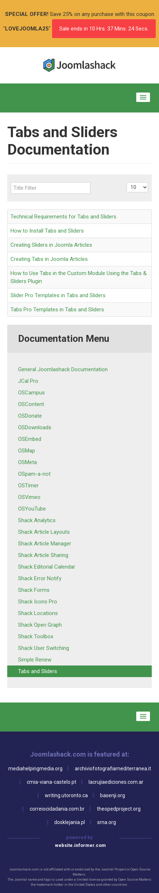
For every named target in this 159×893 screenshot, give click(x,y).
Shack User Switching (43, 648)
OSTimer (28, 485)
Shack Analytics (37, 520)
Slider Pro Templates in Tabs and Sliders (58, 295)
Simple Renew (34, 659)
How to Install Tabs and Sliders (47, 231)
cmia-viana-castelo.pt (51, 782)
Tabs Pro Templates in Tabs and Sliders (57, 309)
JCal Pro (28, 381)
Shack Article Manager (44, 543)
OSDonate (30, 416)
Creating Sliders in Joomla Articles (51, 245)
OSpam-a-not (34, 474)
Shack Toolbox (35, 636)
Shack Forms (34, 590)
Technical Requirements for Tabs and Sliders (63, 216)
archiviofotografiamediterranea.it (113, 768)
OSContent (31, 404)
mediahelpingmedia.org (35, 768)
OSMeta (27, 462)
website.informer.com (80, 845)
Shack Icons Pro (37, 601)
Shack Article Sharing (43, 555)
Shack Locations (38, 613)
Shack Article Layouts (44, 532)
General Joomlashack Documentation (63, 369)
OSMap (26, 450)
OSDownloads (34, 427)
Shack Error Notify (39, 578)
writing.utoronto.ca (66, 795)
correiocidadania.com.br (57, 809)
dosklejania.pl (69, 822)
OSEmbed (29, 439)
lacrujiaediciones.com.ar (116, 782)
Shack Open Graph (40, 625)
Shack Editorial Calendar (46, 567)
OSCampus (31, 392)
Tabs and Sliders (37, 671)
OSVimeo (29, 497)
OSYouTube (32, 508)
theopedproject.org (119, 809)
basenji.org (112, 795)
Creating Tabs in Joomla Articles (49, 259)
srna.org (106, 822)
